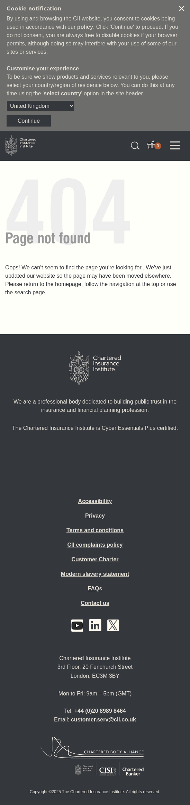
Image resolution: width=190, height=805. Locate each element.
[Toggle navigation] (175, 145)
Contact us (95, 603)
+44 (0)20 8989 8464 (100, 711)
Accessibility (95, 501)
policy (85, 27)
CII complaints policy (95, 545)
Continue (29, 121)
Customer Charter (94, 559)
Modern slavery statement (95, 574)
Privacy (95, 516)
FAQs (95, 588)
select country (62, 93)
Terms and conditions (95, 530)
